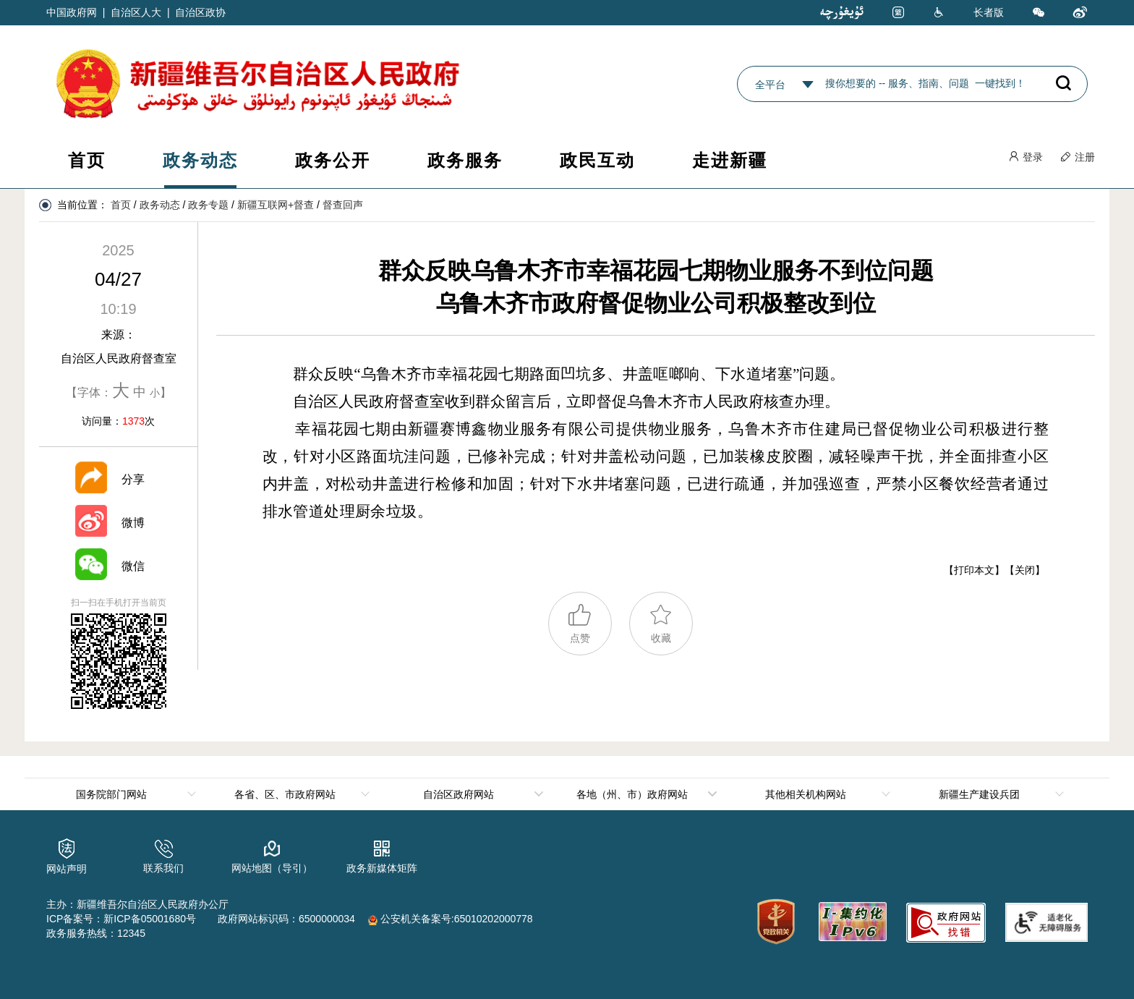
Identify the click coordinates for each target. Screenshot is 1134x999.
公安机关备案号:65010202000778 (450, 918)
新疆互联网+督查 (275, 205)
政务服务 (465, 160)
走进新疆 (729, 160)
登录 (1025, 157)
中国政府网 (71, 12)
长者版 (988, 12)
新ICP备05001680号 (149, 918)
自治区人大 (136, 12)
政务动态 (200, 160)
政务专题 (208, 205)
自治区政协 (200, 12)
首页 (87, 160)
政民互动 (597, 160)
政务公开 (332, 160)
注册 (1077, 157)
